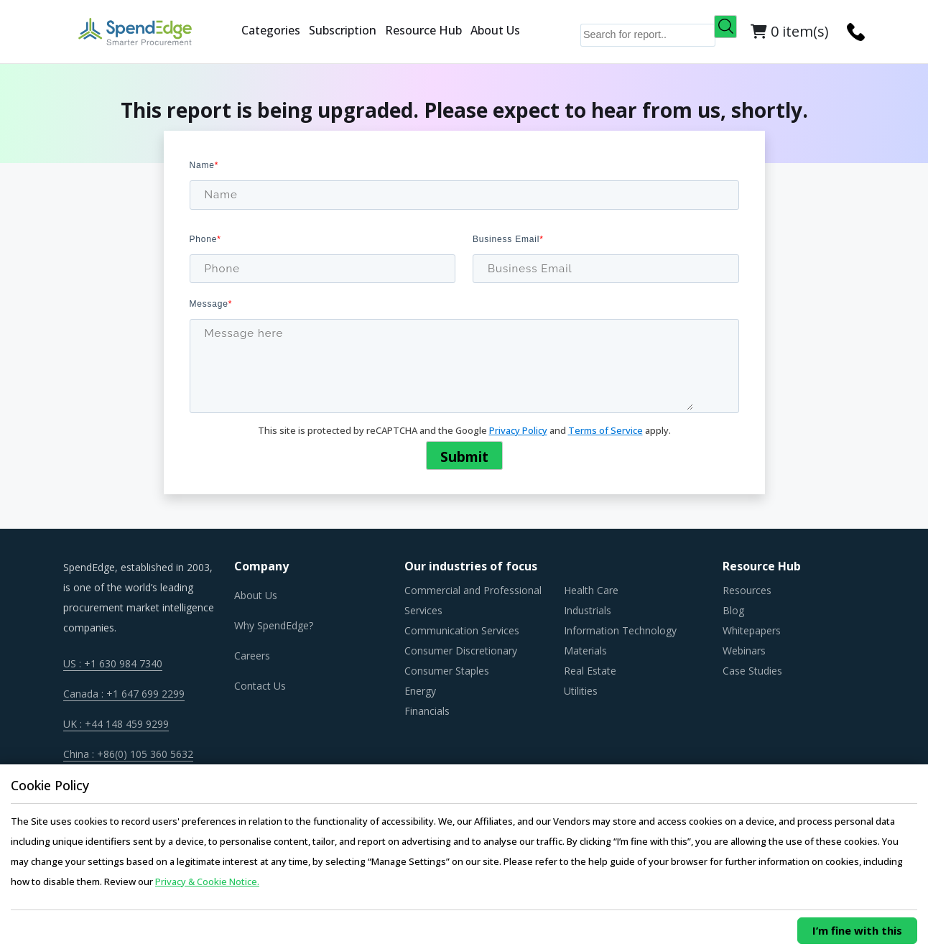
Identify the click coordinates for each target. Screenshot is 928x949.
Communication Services (461, 630)
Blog (733, 610)
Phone (205, 239)
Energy (420, 691)
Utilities (581, 691)
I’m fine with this (857, 930)
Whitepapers (752, 630)
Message (211, 304)
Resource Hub (423, 30)
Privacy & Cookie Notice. (207, 881)
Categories (270, 30)
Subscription (342, 30)
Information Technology (620, 630)
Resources (747, 590)
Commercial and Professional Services (473, 600)
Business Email (508, 239)
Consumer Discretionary (460, 650)
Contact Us (260, 686)
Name (204, 165)
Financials (427, 711)
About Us (495, 30)
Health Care (591, 590)
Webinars (744, 650)
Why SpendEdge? (273, 625)
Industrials (587, 610)
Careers (252, 655)
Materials (585, 650)
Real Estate (590, 670)
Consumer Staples (446, 670)
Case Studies (752, 670)
